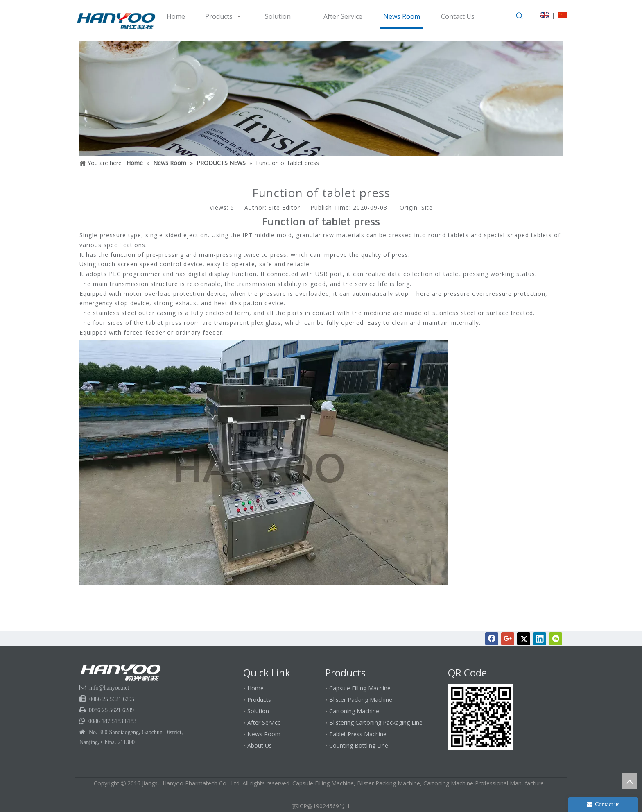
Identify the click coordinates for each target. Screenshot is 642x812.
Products (259, 699)
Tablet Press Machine (358, 734)
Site (427, 207)
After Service (264, 722)
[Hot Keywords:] (519, 16)
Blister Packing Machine (360, 699)
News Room (263, 734)
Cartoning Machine (354, 711)
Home (255, 688)
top (629, 781)
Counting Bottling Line (358, 745)
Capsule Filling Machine (360, 688)
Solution (258, 711)
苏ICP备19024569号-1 (321, 806)
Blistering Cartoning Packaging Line (376, 722)
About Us (259, 745)
